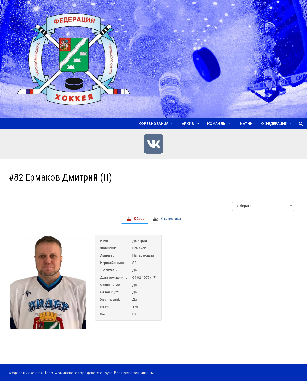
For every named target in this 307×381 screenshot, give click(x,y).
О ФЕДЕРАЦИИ (274, 123)
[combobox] (263, 206)
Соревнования (154, 123)
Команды (217, 123)
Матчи (246, 123)
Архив (188, 123)
